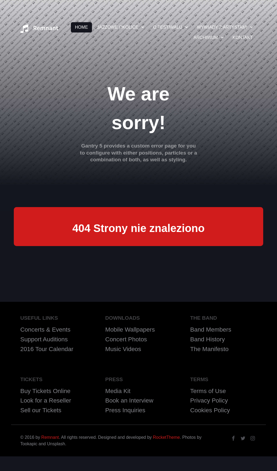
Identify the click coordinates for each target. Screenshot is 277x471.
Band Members (210, 329)
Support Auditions (44, 339)
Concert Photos (126, 339)
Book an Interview (129, 400)
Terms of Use (208, 391)
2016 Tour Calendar (46, 349)
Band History (207, 339)
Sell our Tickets (40, 410)
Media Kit (117, 391)
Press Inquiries (125, 410)
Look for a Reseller (45, 400)
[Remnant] (39, 30)
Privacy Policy (209, 400)
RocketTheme (166, 437)
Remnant (50, 437)
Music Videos (123, 349)
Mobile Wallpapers (130, 329)
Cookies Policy (210, 410)
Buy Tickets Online (45, 391)
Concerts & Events (45, 329)
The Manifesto (209, 349)
